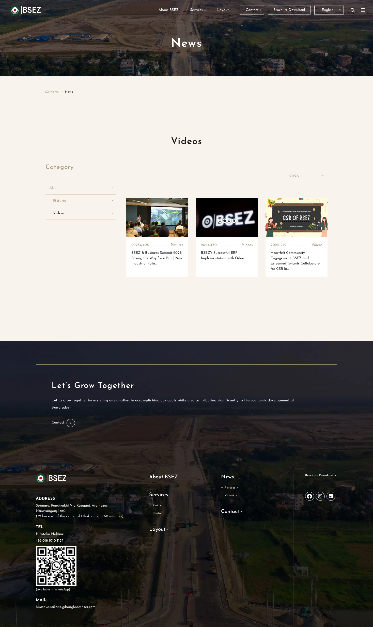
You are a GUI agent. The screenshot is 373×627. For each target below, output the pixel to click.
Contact (230, 511)
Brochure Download (319, 475)
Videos (59, 213)
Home (54, 91)
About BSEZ (163, 477)
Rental (157, 513)
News (227, 477)
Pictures (59, 201)
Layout (157, 529)
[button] (63, 422)
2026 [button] (294, 176)
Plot (155, 505)
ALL (53, 188)
